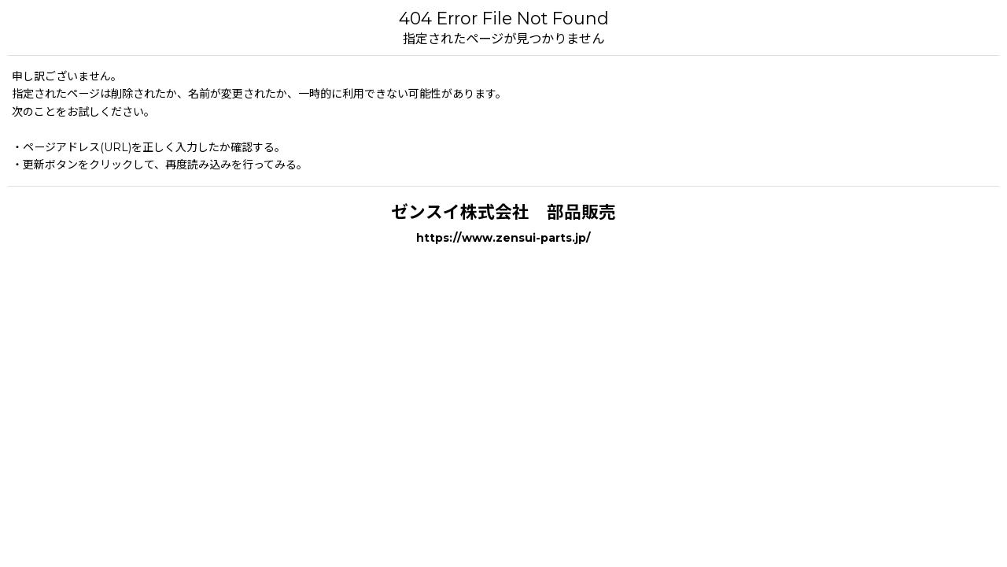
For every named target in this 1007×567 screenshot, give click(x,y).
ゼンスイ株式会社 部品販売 (503, 212)
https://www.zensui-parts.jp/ (503, 238)
